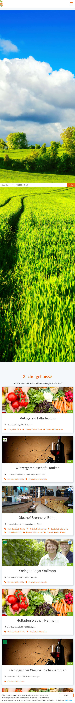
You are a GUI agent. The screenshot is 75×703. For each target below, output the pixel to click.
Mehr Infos (68, 701)
